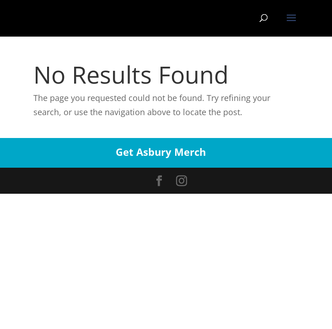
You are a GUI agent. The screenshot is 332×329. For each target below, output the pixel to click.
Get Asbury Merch (161, 152)
